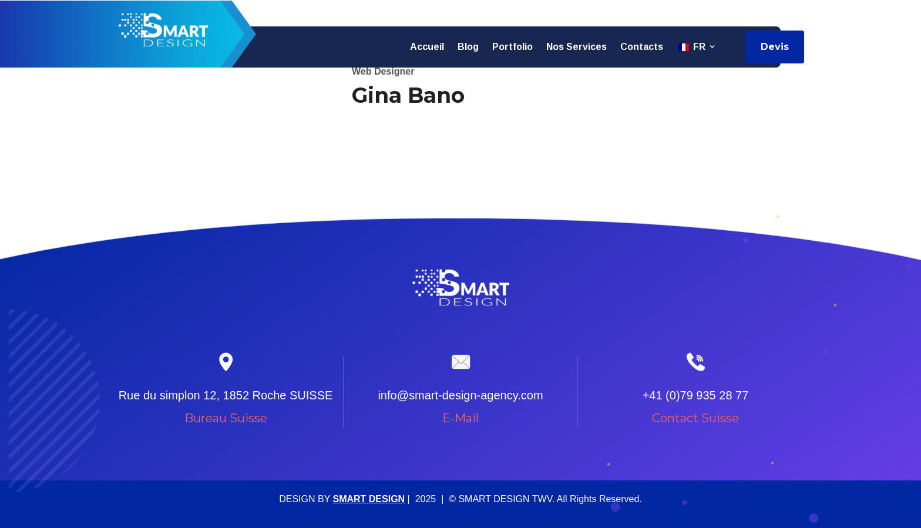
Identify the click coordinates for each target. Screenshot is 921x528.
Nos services (576, 47)
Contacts (641, 47)
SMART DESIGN (368, 499)
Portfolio (512, 47)
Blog (468, 47)
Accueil (427, 47)
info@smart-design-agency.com (737, 13)
